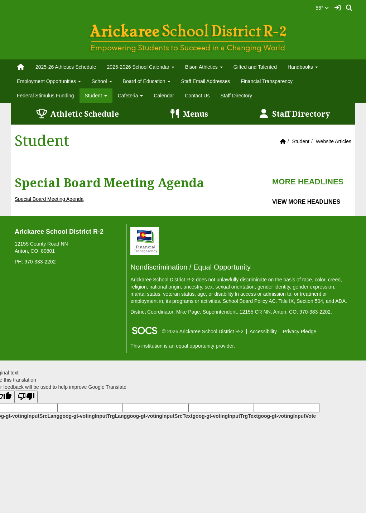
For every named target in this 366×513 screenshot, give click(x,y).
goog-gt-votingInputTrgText (224, 416)
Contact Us (197, 95)
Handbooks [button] (303, 67)
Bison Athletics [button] (204, 67)
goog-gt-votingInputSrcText (159, 416)
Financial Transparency (267, 81)
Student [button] (96, 95)
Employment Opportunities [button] (49, 81)
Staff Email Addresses (205, 81)
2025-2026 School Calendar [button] (140, 67)
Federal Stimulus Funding (45, 95)
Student (300, 141)
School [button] (102, 81)
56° (322, 8)
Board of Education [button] (146, 81)
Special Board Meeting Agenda (49, 199)
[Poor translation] (26, 397)
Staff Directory (236, 95)
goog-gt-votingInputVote (287, 416)
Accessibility (263, 331)
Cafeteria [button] (130, 95)
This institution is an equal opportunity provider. (182, 346)
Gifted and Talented (255, 67)
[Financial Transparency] (144, 240)
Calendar (164, 95)
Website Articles (333, 141)
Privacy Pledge (299, 331)
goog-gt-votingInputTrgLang (93, 416)
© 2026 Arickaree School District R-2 (202, 331)
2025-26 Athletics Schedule (65, 67)
